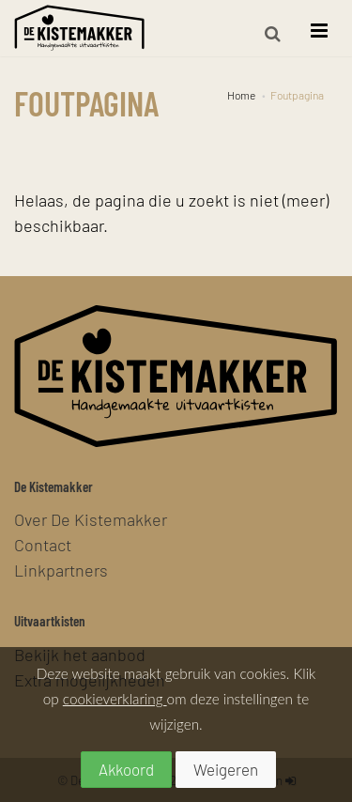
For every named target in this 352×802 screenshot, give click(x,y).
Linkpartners (61, 569)
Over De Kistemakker (90, 519)
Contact (42, 544)
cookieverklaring (115, 698)
